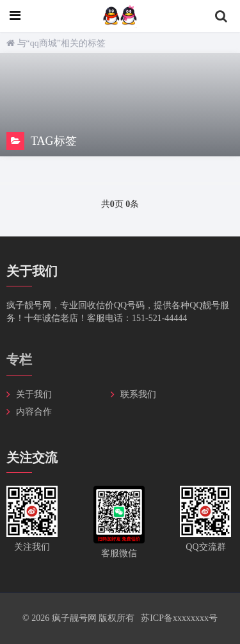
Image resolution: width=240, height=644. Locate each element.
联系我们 (138, 394)
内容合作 (34, 412)
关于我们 (34, 394)
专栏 (19, 359)
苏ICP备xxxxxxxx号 (179, 618)
